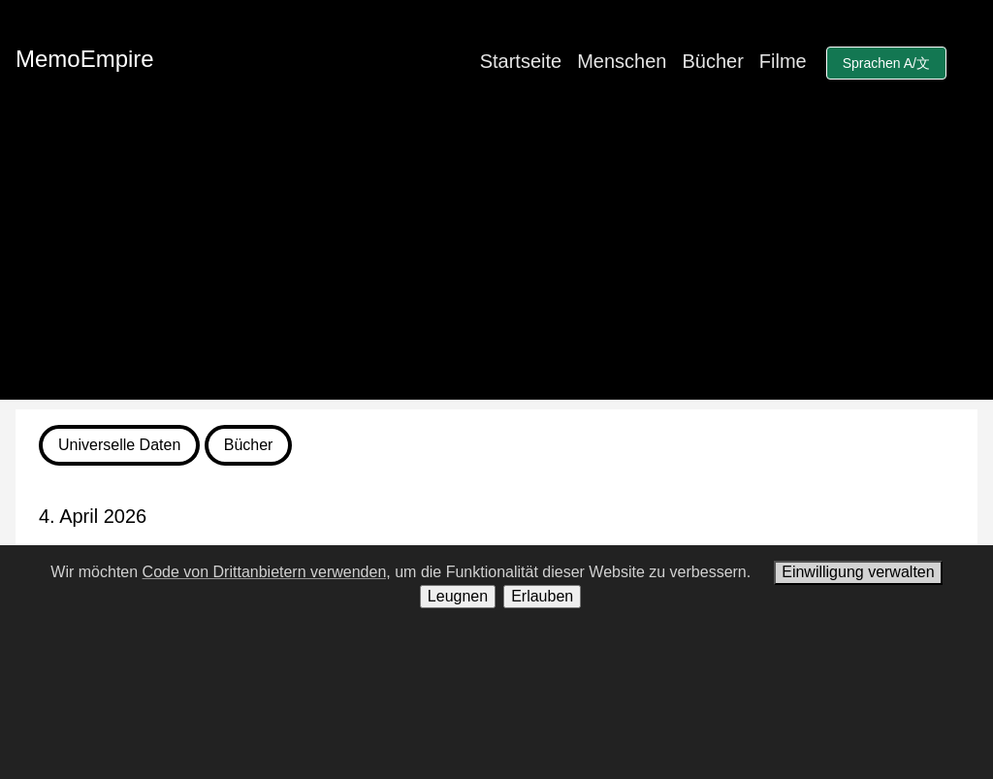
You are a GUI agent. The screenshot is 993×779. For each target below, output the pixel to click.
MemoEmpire (85, 59)
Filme (783, 61)
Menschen (621, 61)
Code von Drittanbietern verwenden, (267, 572)
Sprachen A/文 (886, 63)
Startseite (520, 61)
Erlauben (542, 596)
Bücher (712, 61)
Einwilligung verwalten (858, 572)
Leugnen (458, 596)
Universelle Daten (119, 445)
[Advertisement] (496, 264)
